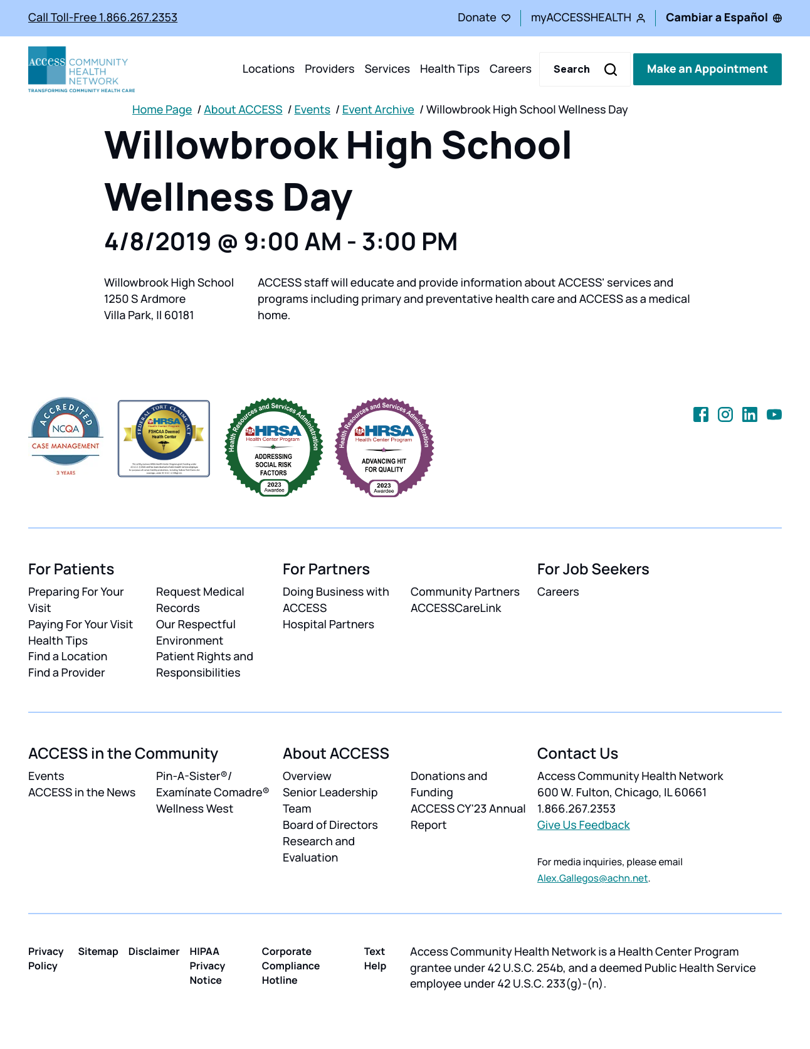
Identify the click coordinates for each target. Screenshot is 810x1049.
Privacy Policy (46, 958)
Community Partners (465, 591)
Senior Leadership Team (330, 800)
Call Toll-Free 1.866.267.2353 (102, 17)
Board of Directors (330, 825)
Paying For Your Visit (80, 624)
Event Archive (378, 109)
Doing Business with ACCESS (336, 600)
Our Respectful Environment (196, 632)
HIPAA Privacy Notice (208, 965)
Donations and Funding (449, 784)
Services (387, 68)
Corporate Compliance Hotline (291, 965)
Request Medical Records (200, 600)
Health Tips (450, 68)
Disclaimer (154, 951)
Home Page (162, 109)
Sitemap (98, 951)
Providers (329, 68)
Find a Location (67, 656)
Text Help (375, 958)
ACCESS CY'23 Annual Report (468, 817)
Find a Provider (66, 672)
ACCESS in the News (81, 792)
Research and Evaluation (319, 849)
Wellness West (194, 808)
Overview (307, 776)
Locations (269, 68)
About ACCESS (243, 109)
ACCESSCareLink (456, 608)
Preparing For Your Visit (76, 600)
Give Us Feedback (583, 825)
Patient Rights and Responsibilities (204, 664)
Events (312, 109)
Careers (511, 68)
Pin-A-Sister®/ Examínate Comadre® (213, 784)
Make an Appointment (707, 68)
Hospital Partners (328, 624)
